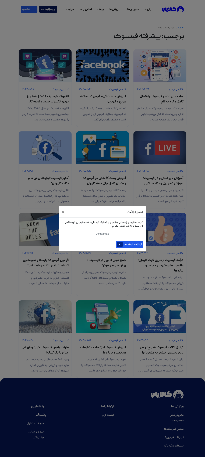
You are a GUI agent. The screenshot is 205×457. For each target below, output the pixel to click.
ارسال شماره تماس (133, 244)
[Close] (63, 212)
